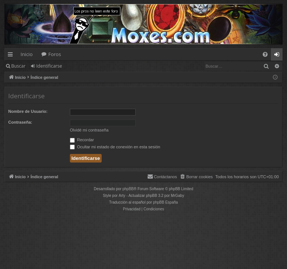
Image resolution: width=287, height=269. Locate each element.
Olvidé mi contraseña (89, 130)
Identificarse (49, 66)
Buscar (18, 66)
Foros (54, 54)
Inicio (27, 54)
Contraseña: (20, 122)
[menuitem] (265, 54)
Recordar (82, 139)
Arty (122, 196)
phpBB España (165, 202)
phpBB (128, 189)
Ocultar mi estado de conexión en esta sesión (115, 147)
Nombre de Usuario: (27, 111)
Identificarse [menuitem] (279, 56)
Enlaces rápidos (11, 56)
